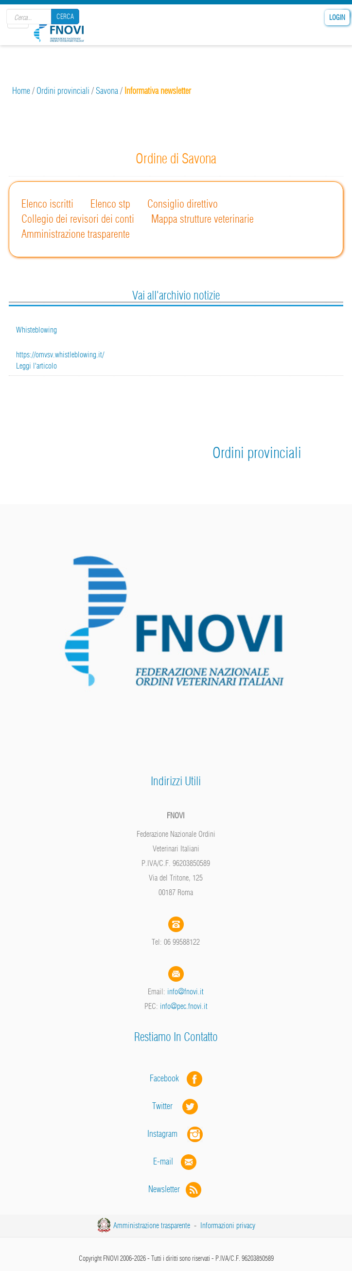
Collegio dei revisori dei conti (77, 219)
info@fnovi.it (185, 991)
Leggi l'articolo (36, 366)
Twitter (176, 1106)
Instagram (176, 1133)
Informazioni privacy (227, 1225)
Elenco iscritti (47, 204)
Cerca (65, 16)
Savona (107, 90)
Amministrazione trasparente (75, 234)
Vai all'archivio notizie (176, 295)
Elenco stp (110, 204)
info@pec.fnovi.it (184, 1006)
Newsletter (175, 1189)
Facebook (167, 1078)
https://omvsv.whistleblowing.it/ (60, 354)
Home (21, 90)
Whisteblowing (36, 330)
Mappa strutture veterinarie (202, 219)
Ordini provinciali (62, 90)
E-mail (163, 1161)
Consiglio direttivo (182, 204)
